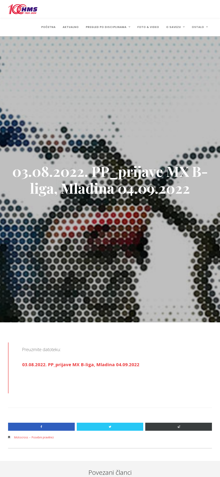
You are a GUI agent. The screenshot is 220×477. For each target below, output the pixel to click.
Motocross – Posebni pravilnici (34, 437)
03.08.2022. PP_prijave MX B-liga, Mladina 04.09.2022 (80, 364)
